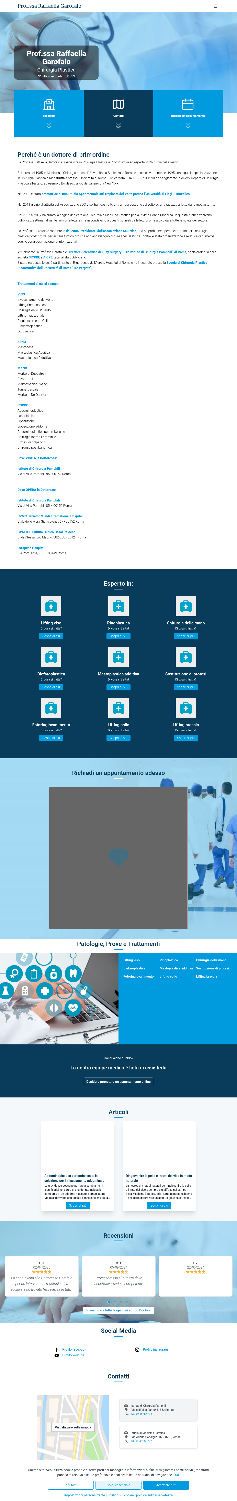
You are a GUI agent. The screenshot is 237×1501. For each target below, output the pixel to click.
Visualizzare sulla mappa (73, 1427)
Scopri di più (51, 636)
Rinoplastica (169, 960)
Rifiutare (71, 1485)
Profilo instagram (155, 1349)
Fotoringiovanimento (138, 976)
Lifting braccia (206, 976)
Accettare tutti (166, 1485)
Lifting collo (168, 976)
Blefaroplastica (134, 968)
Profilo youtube (73, 1355)
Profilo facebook (74, 1349)
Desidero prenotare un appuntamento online (118, 1082)
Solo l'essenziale (118, 1485)
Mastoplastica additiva (176, 968)
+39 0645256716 (141, 1413)
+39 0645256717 (141, 1441)
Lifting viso (131, 960)
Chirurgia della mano (211, 960)
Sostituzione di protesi (212, 968)
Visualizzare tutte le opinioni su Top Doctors (118, 1310)
